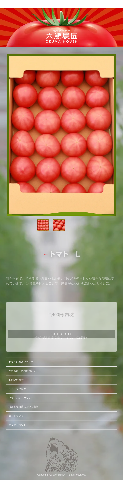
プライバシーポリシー (21, 397)
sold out (62, 343)
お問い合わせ (16, 379)
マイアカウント (17, 425)
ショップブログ (17, 389)
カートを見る (16, 415)
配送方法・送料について (22, 370)
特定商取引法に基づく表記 (23, 406)
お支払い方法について (21, 362)
